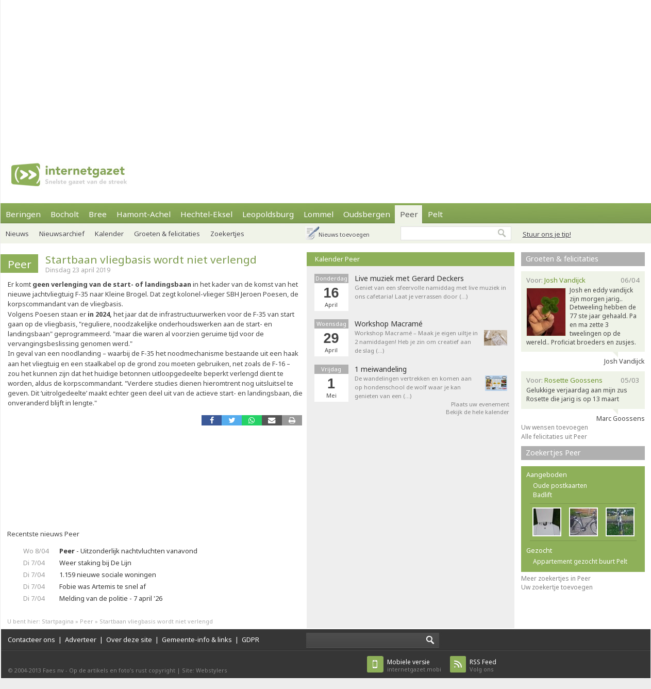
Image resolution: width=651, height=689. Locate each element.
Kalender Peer (337, 259)
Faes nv (53, 670)
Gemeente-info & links (197, 639)
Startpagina (58, 621)
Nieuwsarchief (62, 233)
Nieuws (17, 233)
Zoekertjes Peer (553, 452)
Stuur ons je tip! (547, 234)
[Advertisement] (302, 72)
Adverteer (80, 639)
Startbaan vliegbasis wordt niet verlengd (151, 259)
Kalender (109, 233)
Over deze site (129, 639)
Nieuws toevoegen (344, 234)
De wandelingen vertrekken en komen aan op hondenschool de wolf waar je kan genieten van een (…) (413, 387)
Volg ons (483, 665)
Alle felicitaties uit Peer (554, 436)
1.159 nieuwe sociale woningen (107, 574)
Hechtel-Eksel (206, 214)
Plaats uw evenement (480, 404)
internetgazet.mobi (414, 665)
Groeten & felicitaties (167, 233)
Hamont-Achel (143, 214)
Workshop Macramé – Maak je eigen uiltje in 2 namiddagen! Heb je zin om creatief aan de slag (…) (416, 341)
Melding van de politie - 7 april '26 (110, 598)
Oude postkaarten (560, 485)
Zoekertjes (227, 233)
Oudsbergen (366, 214)
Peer (409, 214)
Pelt (435, 214)
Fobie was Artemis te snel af (102, 586)
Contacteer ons (31, 639)
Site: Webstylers (204, 670)
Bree (98, 214)
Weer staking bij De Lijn (95, 562)
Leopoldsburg (268, 214)
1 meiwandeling (381, 369)
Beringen (23, 214)
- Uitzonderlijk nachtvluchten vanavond (128, 550)
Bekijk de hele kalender (477, 412)
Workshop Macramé (389, 324)
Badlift (542, 494)
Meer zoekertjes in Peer (556, 578)
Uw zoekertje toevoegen (557, 587)
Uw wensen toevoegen (554, 427)
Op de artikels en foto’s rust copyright (122, 670)
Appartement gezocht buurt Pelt (580, 561)
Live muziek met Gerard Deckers (409, 278)
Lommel (318, 214)
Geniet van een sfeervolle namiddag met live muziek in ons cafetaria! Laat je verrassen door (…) (430, 292)
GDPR (250, 639)
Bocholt (65, 214)
